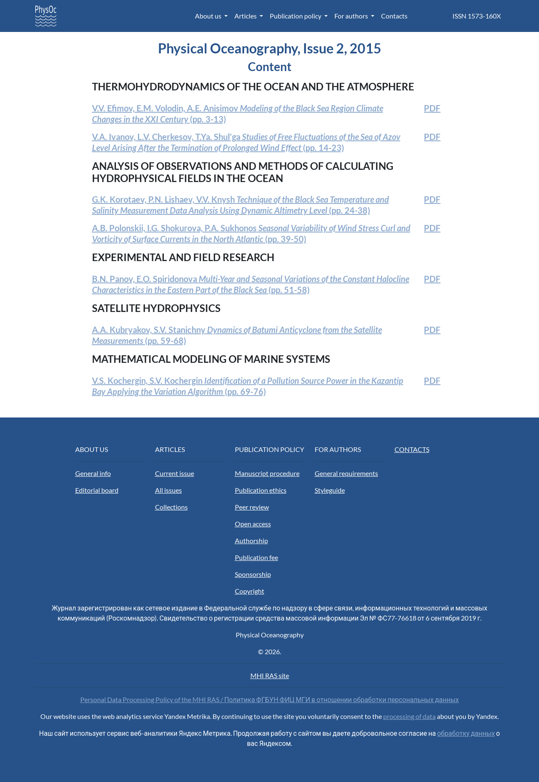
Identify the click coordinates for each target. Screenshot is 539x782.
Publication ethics (261, 490)
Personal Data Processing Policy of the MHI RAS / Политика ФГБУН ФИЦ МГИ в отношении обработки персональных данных (269, 699)
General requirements (346, 473)
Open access (253, 524)
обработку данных (465, 733)
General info (93, 473)
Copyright (249, 591)
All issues (168, 490)
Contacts (394, 16)
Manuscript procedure (267, 473)
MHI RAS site (269, 675)
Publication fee (256, 557)
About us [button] (209, 16)
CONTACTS (411, 449)
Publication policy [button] (296, 16)
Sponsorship (253, 574)
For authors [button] (351, 16)
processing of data (409, 716)
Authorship (251, 540)
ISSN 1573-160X (476, 16)
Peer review (252, 507)
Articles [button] (246, 16)
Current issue (174, 473)
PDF (432, 108)
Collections (171, 507)
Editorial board (96, 490)
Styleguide (330, 490)
